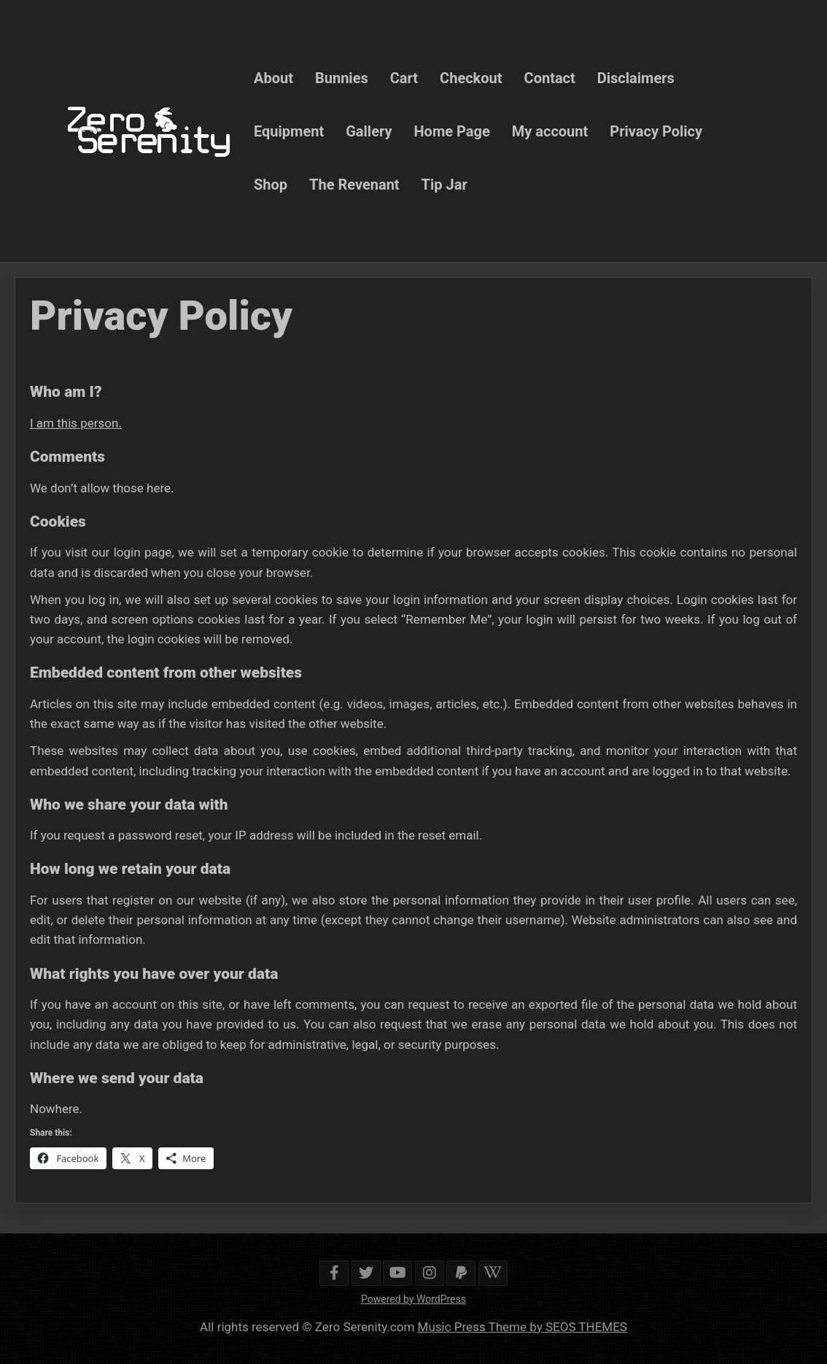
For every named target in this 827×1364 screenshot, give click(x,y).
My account (550, 130)
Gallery (369, 130)
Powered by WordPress (413, 1299)
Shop (270, 184)
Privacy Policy (656, 130)
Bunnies (341, 77)
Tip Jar (444, 184)
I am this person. (76, 423)
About (273, 77)
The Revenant (354, 184)
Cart (404, 77)
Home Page (452, 130)
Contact (549, 77)
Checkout (471, 77)
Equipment (289, 130)
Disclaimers (636, 77)
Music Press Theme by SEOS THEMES (522, 1327)
